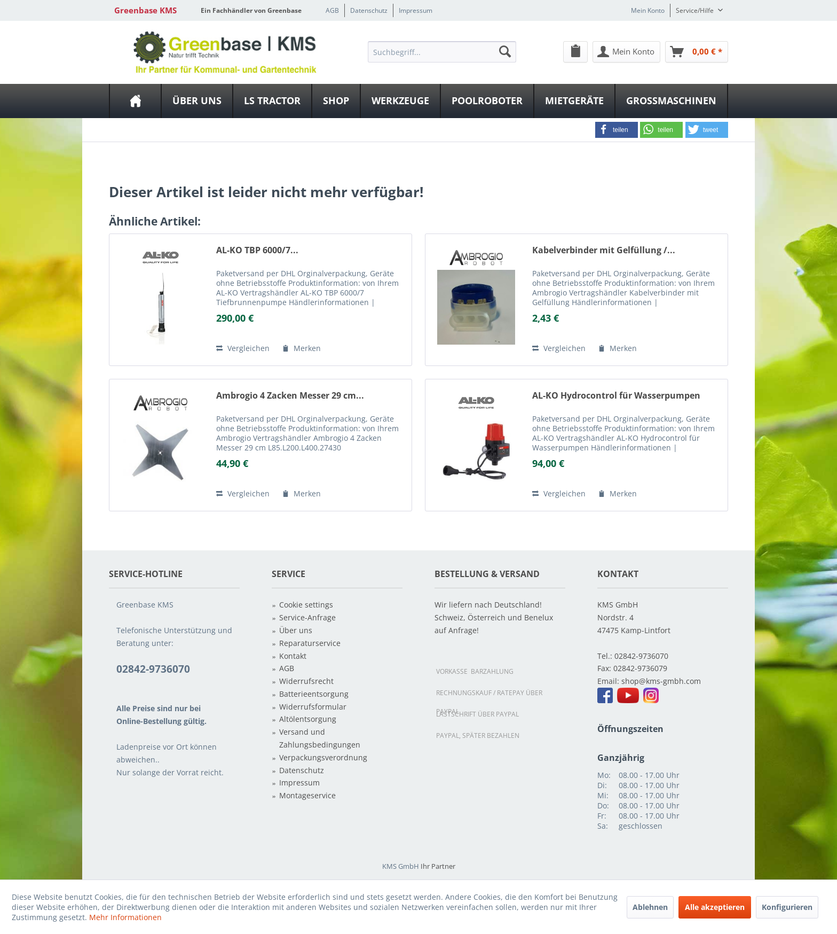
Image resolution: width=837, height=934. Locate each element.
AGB (332, 10)
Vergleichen (243, 348)
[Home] (135, 101)
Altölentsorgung (307, 719)
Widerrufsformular (312, 707)
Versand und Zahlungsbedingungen (319, 738)
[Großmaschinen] (671, 101)
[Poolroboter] (487, 101)
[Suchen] (505, 51)
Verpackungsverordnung (323, 757)
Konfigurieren (787, 907)
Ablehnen (650, 907)
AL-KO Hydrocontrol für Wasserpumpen (616, 395)
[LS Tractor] (272, 101)
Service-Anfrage (307, 617)
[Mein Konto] (626, 52)
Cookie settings (306, 605)
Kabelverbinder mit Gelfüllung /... (603, 250)
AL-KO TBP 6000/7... (257, 250)
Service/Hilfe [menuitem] (695, 10)
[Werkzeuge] (400, 101)
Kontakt (292, 656)
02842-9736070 (641, 656)
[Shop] (336, 101)
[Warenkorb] (696, 52)
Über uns (295, 630)
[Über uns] (197, 101)
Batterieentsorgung (314, 694)
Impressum (415, 10)
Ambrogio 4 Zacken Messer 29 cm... (290, 395)
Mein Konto (648, 10)
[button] (616, 130)
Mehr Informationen (125, 917)
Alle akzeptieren (715, 907)
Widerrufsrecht (306, 681)
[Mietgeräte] (574, 101)
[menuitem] (442, 51)
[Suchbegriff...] (442, 52)
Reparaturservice (310, 643)
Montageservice (307, 795)
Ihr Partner (438, 866)
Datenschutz (369, 10)
